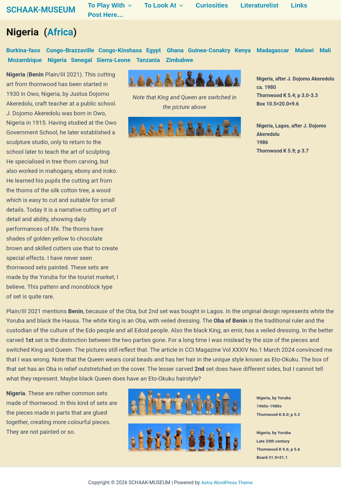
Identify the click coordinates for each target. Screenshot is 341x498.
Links (293, 5)
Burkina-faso (23, 50)
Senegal (81, 59)
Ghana (175, 50)
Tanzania (148, 59)
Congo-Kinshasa (120, 50)
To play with (107, 5)
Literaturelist (254, 5)
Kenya (243, 50)
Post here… (102, 15)
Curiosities (207, 5)
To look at (159, 5)
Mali (325, 50)
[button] (125, 5)
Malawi (304, 50)
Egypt (153, 50)
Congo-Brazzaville (70, 50)
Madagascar (273, 50)
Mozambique (25, 59)
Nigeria (57, 59)
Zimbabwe (179, 59)
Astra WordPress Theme (227, 482)
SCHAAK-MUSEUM (40, 9)
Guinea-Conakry (209, 50)
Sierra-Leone (113, 59)
